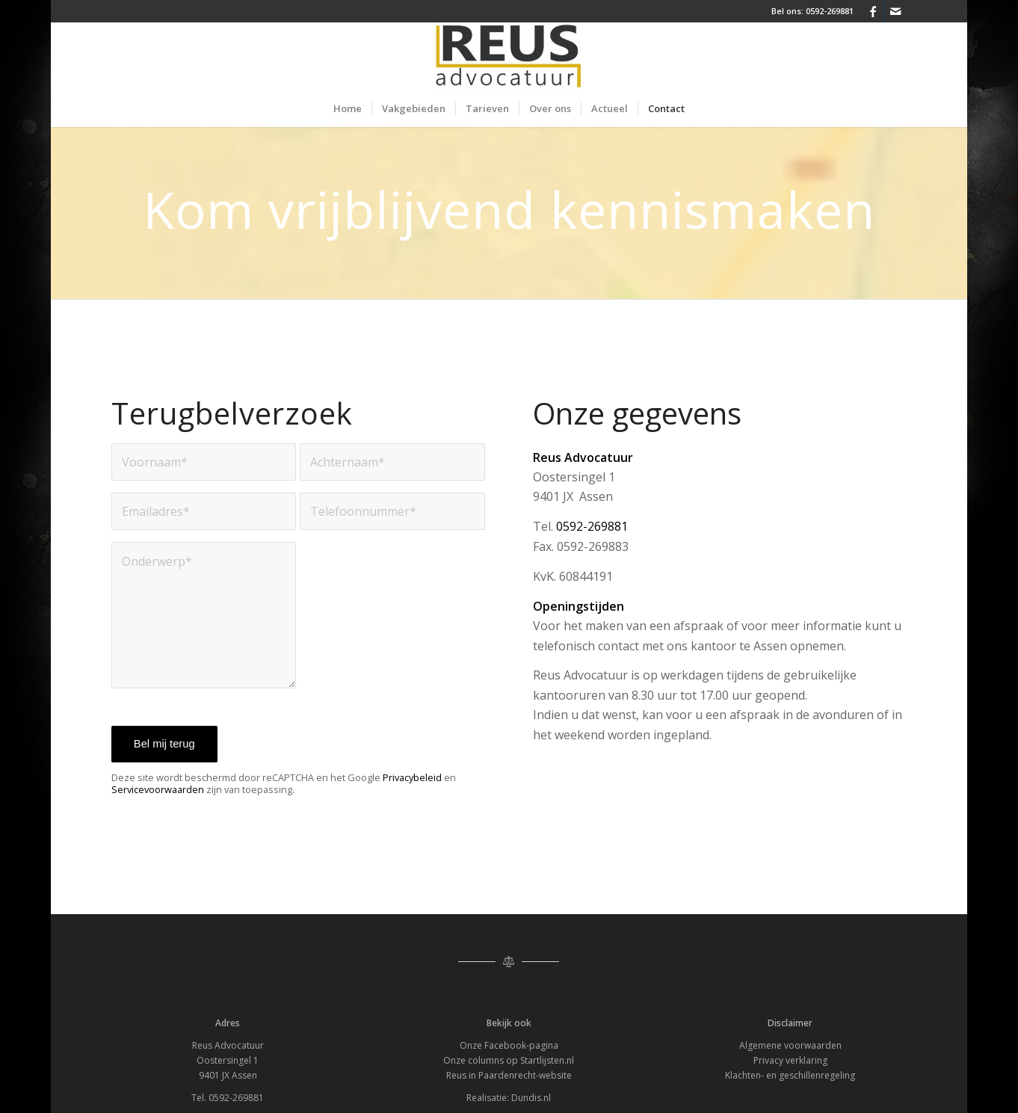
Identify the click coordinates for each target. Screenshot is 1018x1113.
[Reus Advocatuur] (509, 56)
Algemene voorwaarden (790, 1045)
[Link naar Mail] (895, 11)
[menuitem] (347, 108)
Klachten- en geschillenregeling (790, 1075)
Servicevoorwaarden (157, 789)
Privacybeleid (412, 777)
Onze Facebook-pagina (509, 1045)
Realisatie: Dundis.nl (508, 1097)
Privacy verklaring (790, 1060)
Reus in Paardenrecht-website (509, 1075)
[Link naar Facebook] (872, 11)
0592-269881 (830, 10)
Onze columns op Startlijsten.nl (508, 1060)
